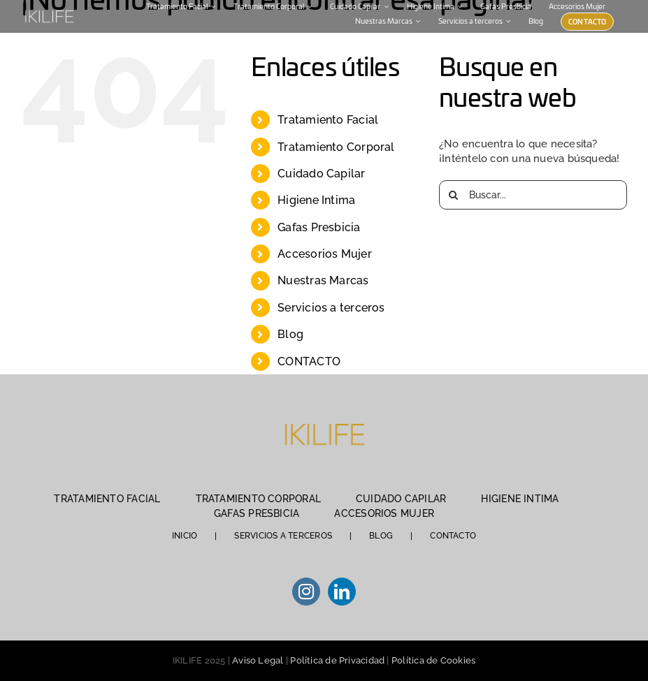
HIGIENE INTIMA (520, 498)
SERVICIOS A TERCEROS (283, 536)
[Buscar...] (533, 195)
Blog (290, 334)
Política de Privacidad (337, 660)
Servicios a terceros (331, 307)
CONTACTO (309, 361)
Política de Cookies (433, 660)
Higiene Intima (316, 200)
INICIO (184, 536)
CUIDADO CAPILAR (401, 498)
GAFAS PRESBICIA (256, 513)
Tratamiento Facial (328, 119)
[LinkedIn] (342, 592)
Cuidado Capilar (321, 173)
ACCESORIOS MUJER (384, 513)
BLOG (381, 536)
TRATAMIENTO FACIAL (107, 498)
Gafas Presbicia (319, 227)
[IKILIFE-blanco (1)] (49, 10)
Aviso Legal (257, 660)
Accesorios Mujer (325, 254)
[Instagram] (306, 592)
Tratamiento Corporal (336, 147)
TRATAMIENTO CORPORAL (259, 498)
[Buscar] (453, 195)
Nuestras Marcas (323, 280)
